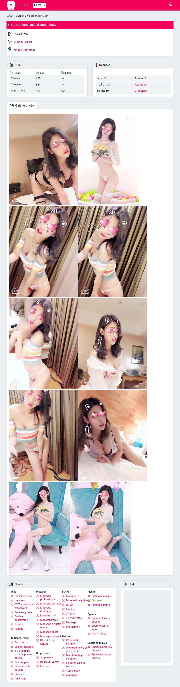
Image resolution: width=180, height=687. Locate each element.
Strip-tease (46, 657)
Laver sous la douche (22, 668)
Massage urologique (46, 609)
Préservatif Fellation (72, 642)
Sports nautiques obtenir (102, 656)
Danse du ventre (49, 661)
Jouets (19, 624)
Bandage (71, 622)
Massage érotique (51, 603)
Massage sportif (49, 631)
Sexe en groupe (24, 612)
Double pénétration (21, 618)
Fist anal (97, 600)
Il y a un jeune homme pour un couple (24, 654)
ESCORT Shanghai (16, 15)
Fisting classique (102, 596)
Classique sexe (24, 596)
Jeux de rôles (74, 618)
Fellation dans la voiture (75, 664)
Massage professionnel (48, 597)
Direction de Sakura (47, 642)
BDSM (69, 604)
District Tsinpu (20, 42)
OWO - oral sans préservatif (24, 606)
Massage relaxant (50, 636)
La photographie (24, 646)
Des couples (22, 662)
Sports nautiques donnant (102, 648)
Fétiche (19, 628)
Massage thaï (48, 615)
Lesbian (44, 666)
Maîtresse (72, 596)
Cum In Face (99, 633)
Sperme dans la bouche (101, 620)
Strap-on (71, 613)
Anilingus (71, 675)
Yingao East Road (22, 49)
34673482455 (21, 34)
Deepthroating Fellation (74, 657)
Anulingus (20, 678)
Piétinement (73, 626)
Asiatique (140, 84)
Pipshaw (19, 674)
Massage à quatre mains (50, 625)
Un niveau (20, 600)
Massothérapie (49, 620)
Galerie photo (22, 105)
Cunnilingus (73, 670)
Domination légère (77, 600)
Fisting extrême (101, 604)
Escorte (19, 642)
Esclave (70, 609)
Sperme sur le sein (100, 627)
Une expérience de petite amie (77, 649)
